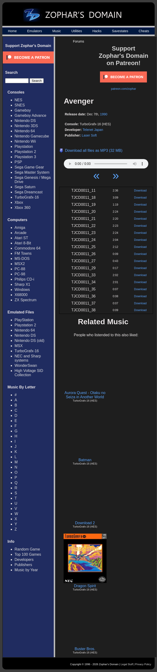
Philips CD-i (24, 279)
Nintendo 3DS (26, 126)
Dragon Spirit (85, 586)
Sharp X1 (22, 284)
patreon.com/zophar (123, 88)
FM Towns (23, 253)
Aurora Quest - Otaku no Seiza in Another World (85, 395)
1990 (103, 114)
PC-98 (20, 274)
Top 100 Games (28, 554)
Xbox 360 (23, 208)
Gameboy (23, 110)
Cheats (144, 31)
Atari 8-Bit (23, 243)
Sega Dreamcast (28, 192)
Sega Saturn (25, 187)
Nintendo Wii (25, 141)
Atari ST (21, 238)
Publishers (23, 565)
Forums (78, 41)
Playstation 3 (25, 157)
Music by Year (26, 570)
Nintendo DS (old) (29, 341)
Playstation (24, 146)
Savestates (120, 31)
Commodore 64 (27, 248)
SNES (20, 105)
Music (56, 31)
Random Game (27, 549)
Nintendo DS (25, 121)
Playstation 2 (25, 152)
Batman (84, 460)
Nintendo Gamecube (32, 136)
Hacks (97, 31)
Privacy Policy (143, 664)
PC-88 (20, 269)
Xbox (19, 202)
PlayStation (24, 320)
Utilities (76, 31)
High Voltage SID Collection (29, 373)
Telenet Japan (93, 130)
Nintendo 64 (25, 131)
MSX (19, 346)
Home (12, 31)
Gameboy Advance (30, 115)
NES (18, 100)
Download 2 (85, 523)
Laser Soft (89, 135)
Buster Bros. (85, 649)
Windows (22, 290)
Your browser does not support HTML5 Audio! (106, 162)
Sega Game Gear (29, 167)
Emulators (34, 31)
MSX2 (20, 264)
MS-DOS (22, 259)
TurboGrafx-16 (27, 197)
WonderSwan (26, 365)
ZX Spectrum (25, 300)
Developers (24, 560)
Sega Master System (32, 172)
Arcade (21, 233)
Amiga (20, 228)
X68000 (21, 295)
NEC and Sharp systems (28, 358)
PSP (18, 162)
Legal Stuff (127, 664)
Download (140, 190)
